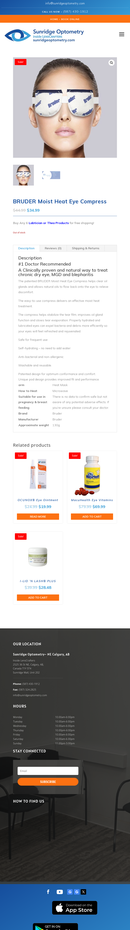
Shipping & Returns (85, 248)
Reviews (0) (53, 248)
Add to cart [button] (92, 516)
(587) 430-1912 (75, 11)
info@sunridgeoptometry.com (65, 3)
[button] (112, 63)
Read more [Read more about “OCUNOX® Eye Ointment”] (38, 516)
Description (26, 248)
